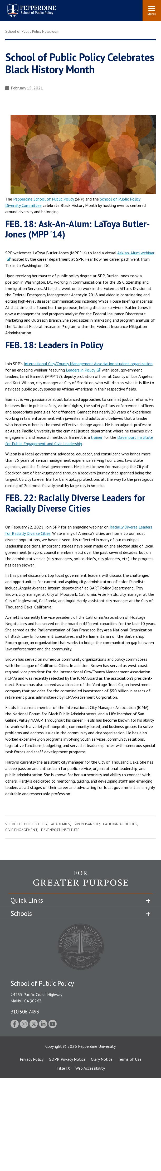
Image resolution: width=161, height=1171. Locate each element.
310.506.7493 (25, 1011)
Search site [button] (66, 8)
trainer (97, 437)
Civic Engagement (21, 830)
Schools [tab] (21, 913)
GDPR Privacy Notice (67, 1059)
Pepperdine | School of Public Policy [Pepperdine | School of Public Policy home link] (26, 7)
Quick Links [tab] (27, 900)
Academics (60, 824)
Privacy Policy (31, 1059)
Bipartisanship (86, 824)
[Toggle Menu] (152, 10)
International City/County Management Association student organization (88, 363)
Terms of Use (130, 1059)
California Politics (120, 824)
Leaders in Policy (80, 370)
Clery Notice (102, 1059)
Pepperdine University (97, 1046)
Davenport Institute (60, 830)
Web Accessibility (90, 1068)
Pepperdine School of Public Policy (44, 199)
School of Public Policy (26, 824)
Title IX (63, 1068)
